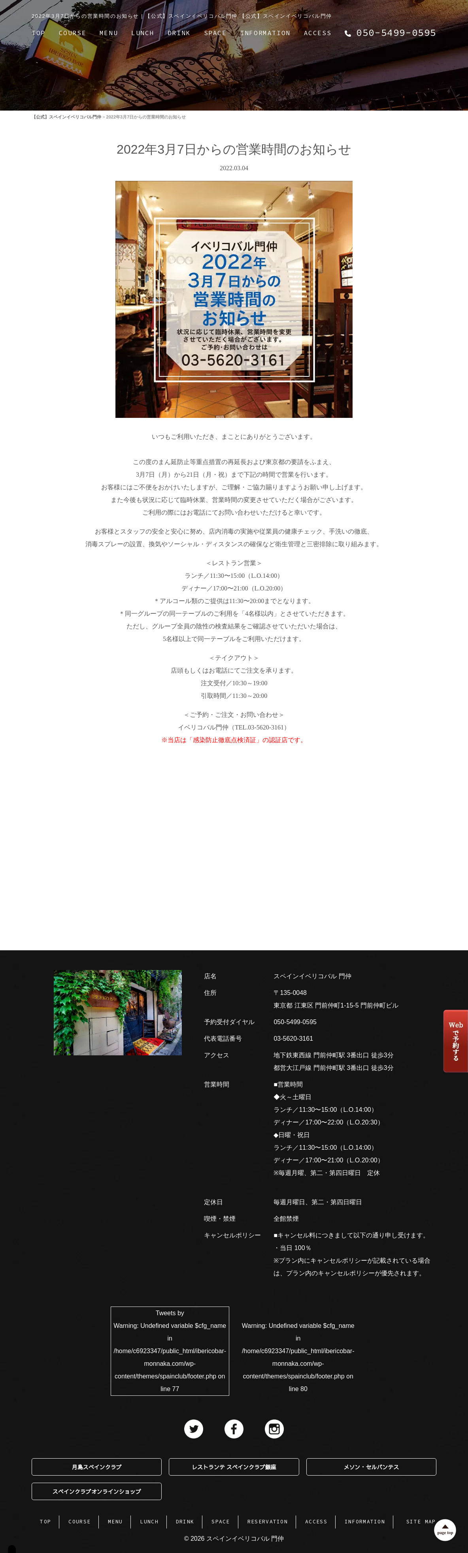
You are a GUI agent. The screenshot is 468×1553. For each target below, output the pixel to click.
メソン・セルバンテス (371, 1467)
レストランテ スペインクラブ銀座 (234, 1467)
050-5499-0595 (295, 1022)
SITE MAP (421, 1521)
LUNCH (142, 33)
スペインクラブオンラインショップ (97, 1491)
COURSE (73, 33)
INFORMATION (265, 33)
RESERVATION (267, 1521)
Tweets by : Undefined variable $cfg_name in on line (169, 1351)
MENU (109, 33)
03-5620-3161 (293, 1038)
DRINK (179, 33)
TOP (38, 33)
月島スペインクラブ (97, 1467)
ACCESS (318, 33)
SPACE (215, 33)
